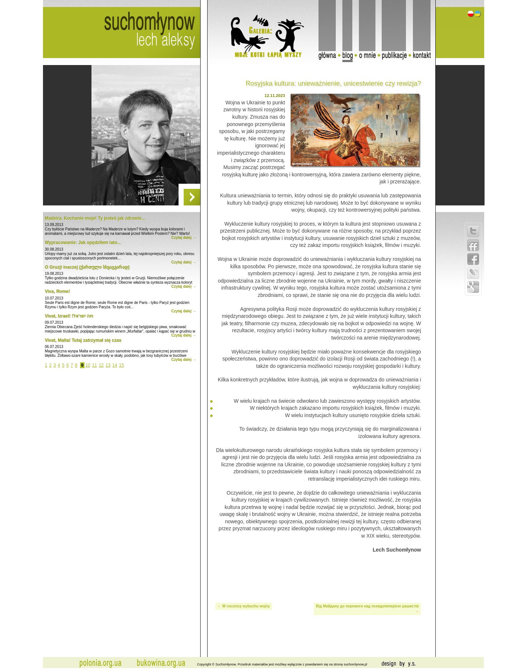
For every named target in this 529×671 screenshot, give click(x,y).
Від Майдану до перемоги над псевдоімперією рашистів (367, 606)
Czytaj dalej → (183, 238)
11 (94, 365)
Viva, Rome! (57, 291)
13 (107, 365)
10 (87, 365)
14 (114, 365)
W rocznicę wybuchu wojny (246, 606)
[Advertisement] (318, 576)
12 (101, 365)
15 (121, 365)
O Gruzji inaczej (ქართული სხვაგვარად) (87, 267)
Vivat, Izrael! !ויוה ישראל (69, 316)
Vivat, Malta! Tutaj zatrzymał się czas (83, 340)
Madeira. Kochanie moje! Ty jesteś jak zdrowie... (95, 218)
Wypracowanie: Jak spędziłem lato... (83, 242)
